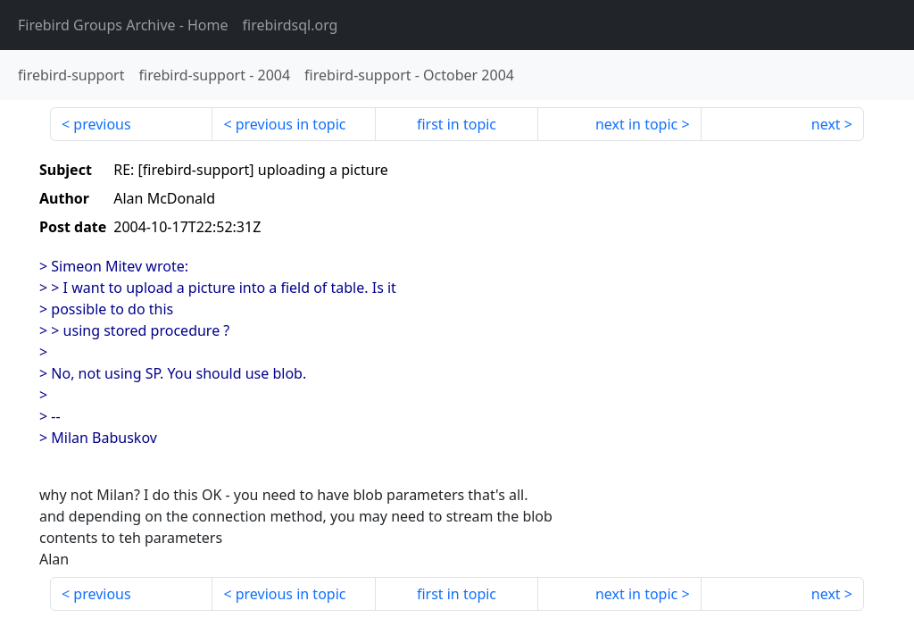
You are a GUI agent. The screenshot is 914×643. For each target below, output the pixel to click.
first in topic (456, 124)
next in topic (636, 124)
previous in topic (291, 124)
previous (101, 124)
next (826, 124)
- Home (123, 25)
